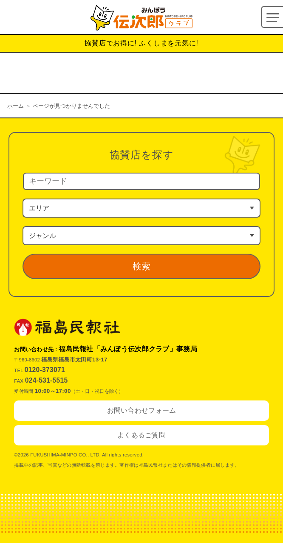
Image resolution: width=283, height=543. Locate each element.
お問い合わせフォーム (141, 410)
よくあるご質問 (141, 435)
